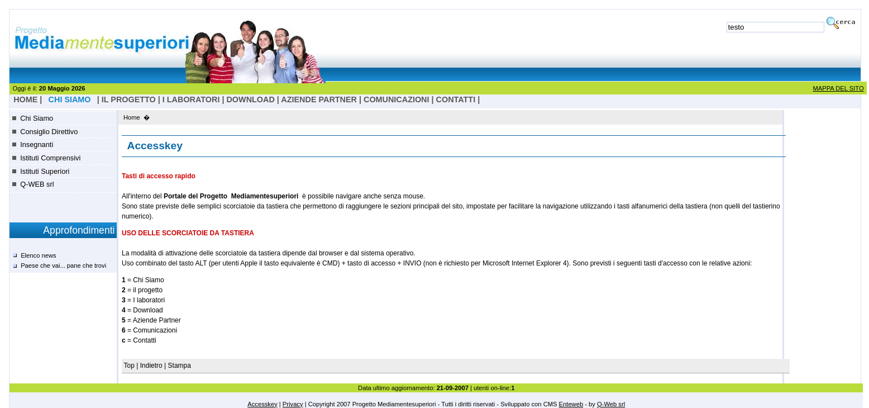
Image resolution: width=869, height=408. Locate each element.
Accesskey (262, 404)
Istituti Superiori (44, 171)
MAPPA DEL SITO (838, 88)
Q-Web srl (611, 404)
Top (130, 365)
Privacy (293, 404)
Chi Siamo (36, 118)
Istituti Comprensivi (50, 158)
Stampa (179, 365)
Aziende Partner (319, 99)
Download (250, 99)
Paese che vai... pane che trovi (63, 265)
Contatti (456, 99)
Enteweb (571, 404)
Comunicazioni (396, 99)
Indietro (151, 365)
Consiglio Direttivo (49, 131)
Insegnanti (36, 144)
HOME (25, 99)
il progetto (129, 99)
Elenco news (38, 255)
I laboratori (191, 99)
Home (131, 117)
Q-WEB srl (37, 184)
